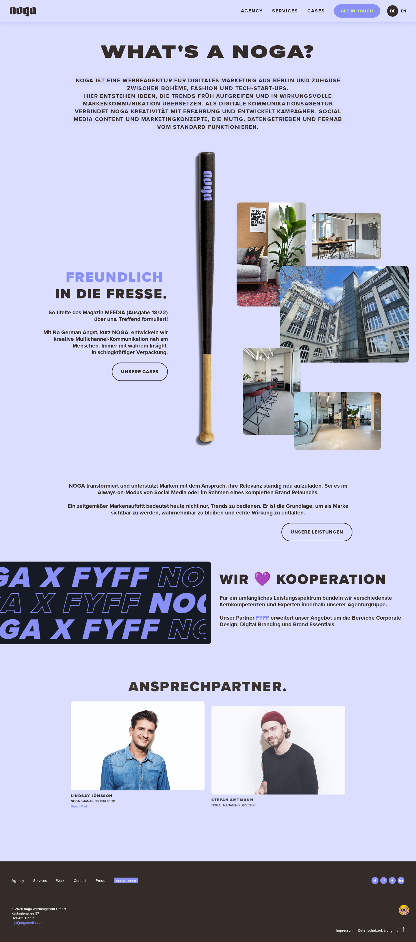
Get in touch (357, 11)
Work (60, 880)
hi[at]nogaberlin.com (27, 922)
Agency (252, 11)
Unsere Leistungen (317, 532)
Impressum (345, 930)
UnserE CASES (140, 371)
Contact (80, 880)
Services (285, 11)
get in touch (126, 880)
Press (100, 880)
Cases (316, 11)
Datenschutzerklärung (375, 930)
